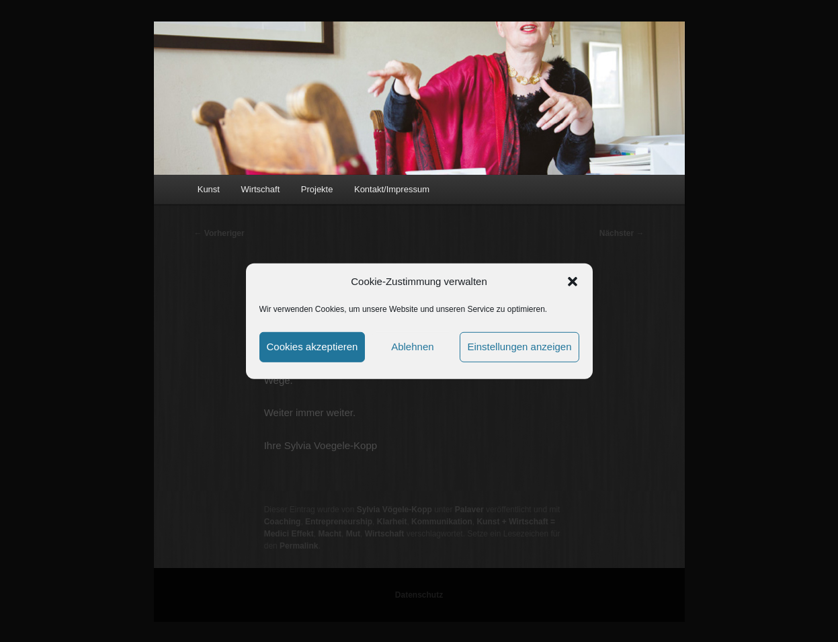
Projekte (317, 189)
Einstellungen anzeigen (519, 346)
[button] (572, 281)
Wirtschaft (260, 189)
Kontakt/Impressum (391, 189)
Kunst (209, 189)
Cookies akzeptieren (312, 346)
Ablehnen (412, 346)
